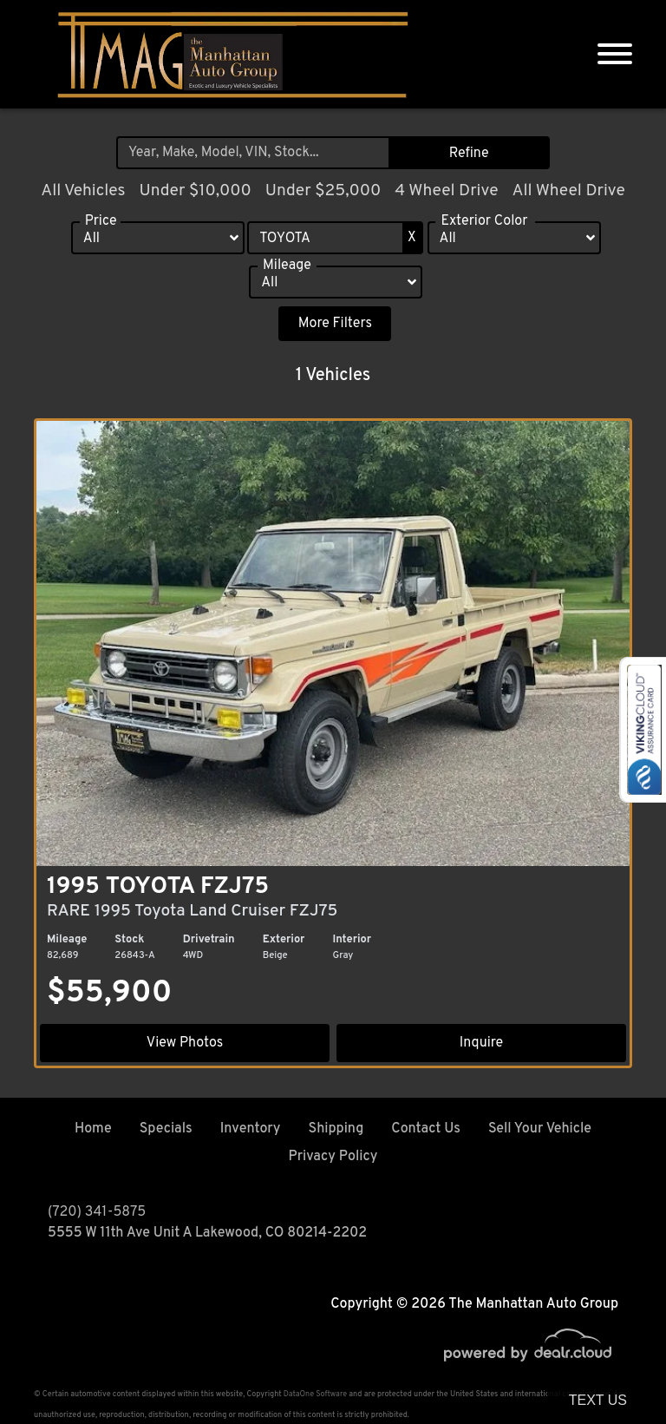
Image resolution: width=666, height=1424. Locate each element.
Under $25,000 (323, 190)
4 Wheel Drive (446, 190)
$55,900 (109, 994)
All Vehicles (83, 190)
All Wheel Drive (568, 190)
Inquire (480, 1043)
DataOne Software (315, 1394)
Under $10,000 (195, 190)
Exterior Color (484, 223)
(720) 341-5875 (97, 1212)
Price (101, 223)
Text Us (598, 1400)
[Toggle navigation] (614, 54)
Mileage (287, 267)
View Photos (185, 1043)
